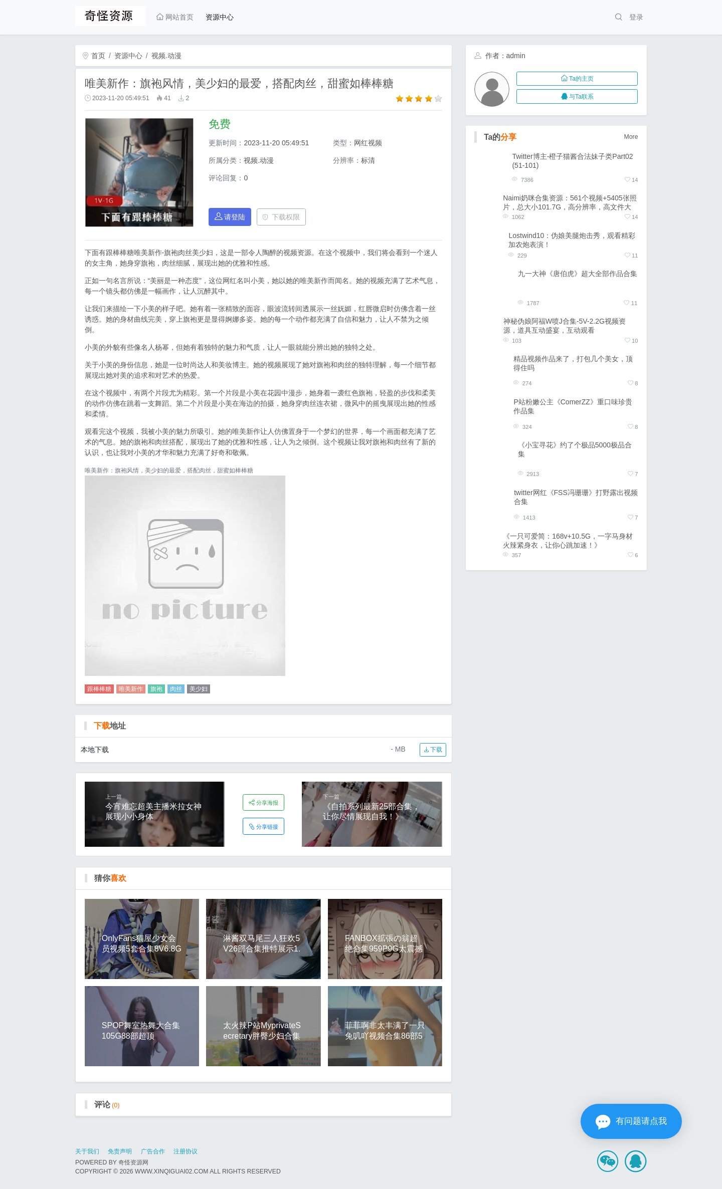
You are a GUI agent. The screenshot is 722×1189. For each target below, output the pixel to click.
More (631, 136)
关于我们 (87, 1151)
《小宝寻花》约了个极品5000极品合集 (575, 449)
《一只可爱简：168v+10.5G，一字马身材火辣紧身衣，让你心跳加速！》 (568, 540)
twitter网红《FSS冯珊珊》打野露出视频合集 (576, 497)
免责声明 (120, 1151)
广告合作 (153, 1151)
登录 (636, 17)
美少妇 (199, 688)
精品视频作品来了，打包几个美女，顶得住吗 (573, 363)
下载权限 (281, 217)
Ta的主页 (577, 78)
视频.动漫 (166, 56)
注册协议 (185, 1151)
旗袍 (156, 688)
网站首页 (175, 17)
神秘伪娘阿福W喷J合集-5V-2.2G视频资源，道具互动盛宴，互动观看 (564, 325)
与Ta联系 (577, 96)
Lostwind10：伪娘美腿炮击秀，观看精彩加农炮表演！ (571, 240)
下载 (433, 749)
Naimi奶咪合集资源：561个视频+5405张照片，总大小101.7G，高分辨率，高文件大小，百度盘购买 (569, 202)
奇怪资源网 (133, 1162)
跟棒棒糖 (99, 688)
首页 (93, 56)
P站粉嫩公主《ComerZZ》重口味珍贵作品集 (572, 406)
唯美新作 (131, 688)
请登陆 (230, 216)
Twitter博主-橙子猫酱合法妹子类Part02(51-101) (572, 160)
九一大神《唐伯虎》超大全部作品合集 (577, 274)
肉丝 (176, 688)
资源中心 (220, 17)
